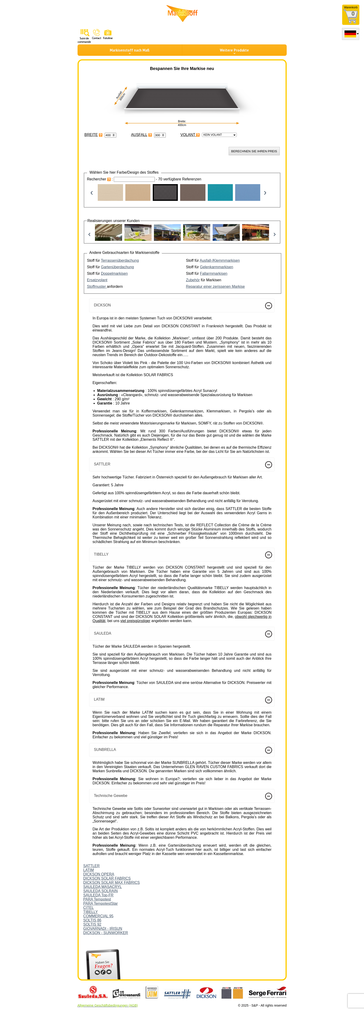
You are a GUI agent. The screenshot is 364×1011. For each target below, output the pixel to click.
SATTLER (91, 866)
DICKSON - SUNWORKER (105, 933)
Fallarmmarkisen (213, 273)
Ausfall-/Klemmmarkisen (220, 260)
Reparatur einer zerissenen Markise (215, 286)
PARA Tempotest (97, 899)
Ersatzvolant (97, 280)
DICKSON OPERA (98, 874)
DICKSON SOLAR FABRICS (107, 878)
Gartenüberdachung (117, 267)
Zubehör (193, 280)
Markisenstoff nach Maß (130, 51)
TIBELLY (90, 912)
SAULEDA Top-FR (98, 895)
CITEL (88, 908)
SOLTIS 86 (92, 920)
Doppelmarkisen (114, 273)
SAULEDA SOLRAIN (100, 891)
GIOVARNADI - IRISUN (102, 929)
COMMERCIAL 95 (98, 916)
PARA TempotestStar (100, 903)
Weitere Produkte (234, 51)
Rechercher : (100, 179)
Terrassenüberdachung (120, 260)
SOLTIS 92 (92, 924)
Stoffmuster (97, 286)
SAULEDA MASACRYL (102, 887)
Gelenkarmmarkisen (216, 267)
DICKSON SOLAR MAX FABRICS (111, 883)
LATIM (88, 870)
